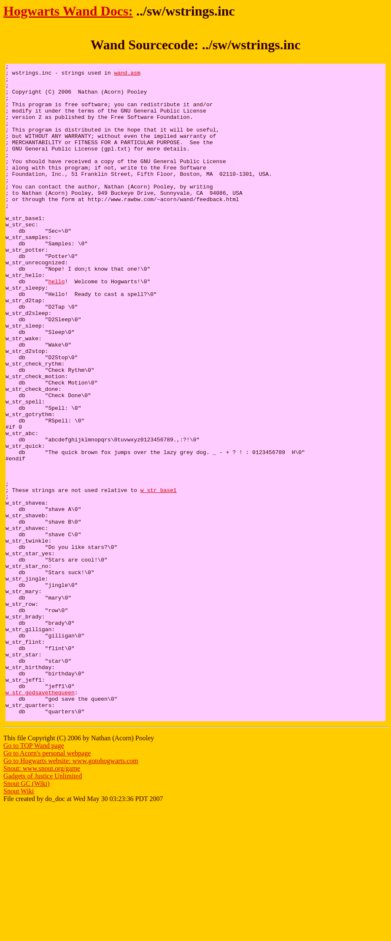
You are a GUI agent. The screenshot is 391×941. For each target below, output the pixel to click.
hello (56, 325)
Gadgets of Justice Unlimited (42, 907)
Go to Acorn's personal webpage (47, 884)
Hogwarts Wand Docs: (68, 11)
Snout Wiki (18, 922)
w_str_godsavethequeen (40, 819)
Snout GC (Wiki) (26, 915)
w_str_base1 (158, 576)
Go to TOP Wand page (33, 877)
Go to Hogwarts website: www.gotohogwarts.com (70, 892)
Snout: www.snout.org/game (41, 899)
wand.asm (127, 75)
